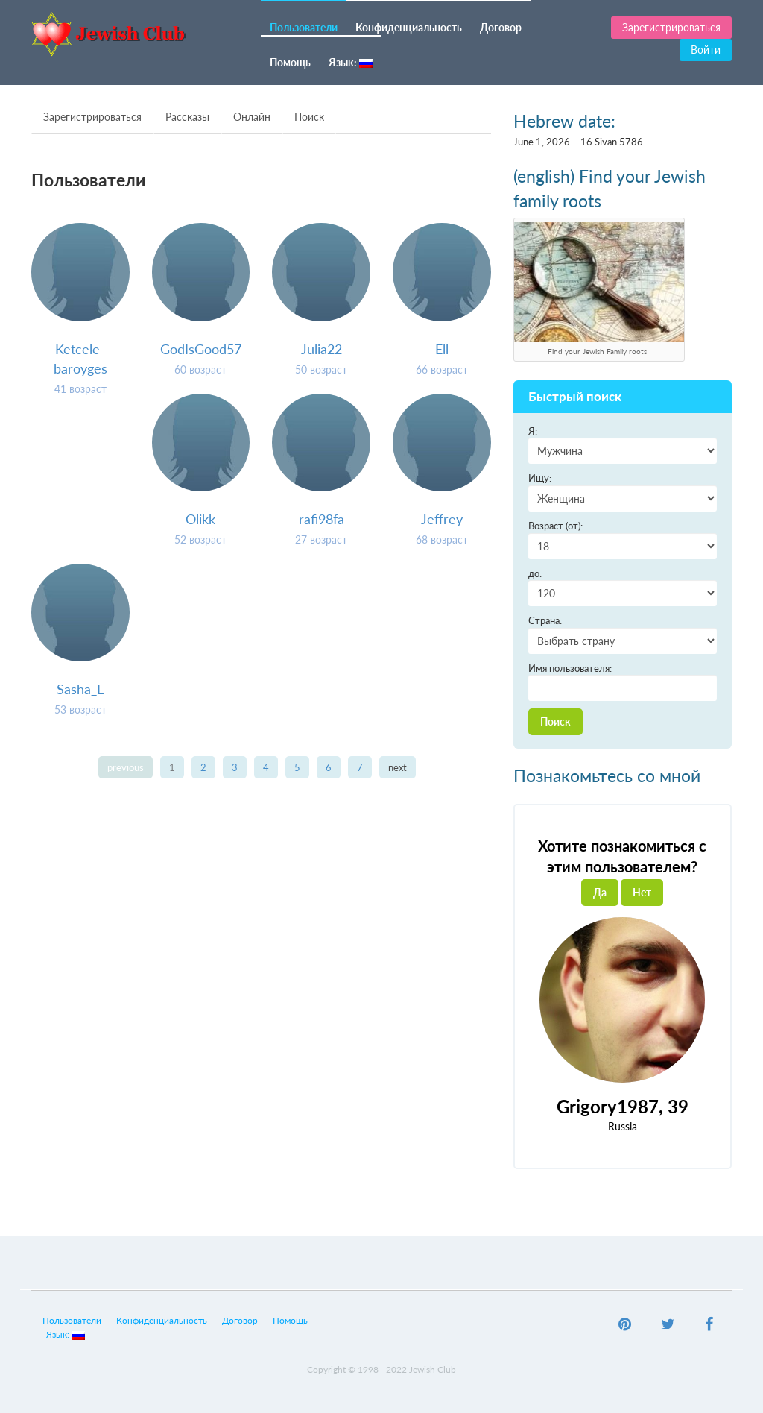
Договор (501, 27)
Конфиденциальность (408, 27)
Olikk (200, 519)
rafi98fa (321, 519)
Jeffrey (442, 519)
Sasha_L (80, 689)
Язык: (351, 62)
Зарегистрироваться (671, 27)
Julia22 (321, 349)
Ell (442, 349)
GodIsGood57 (200, 349)
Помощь (290, 62)
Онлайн (251, 116)
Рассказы (187, 116)
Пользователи (304, 27)
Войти (706, 49)
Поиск (309, 116)
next (397, 767)
